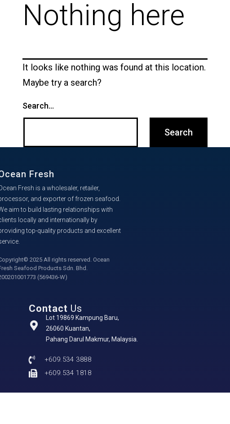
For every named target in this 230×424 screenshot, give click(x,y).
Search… (38, 105)
